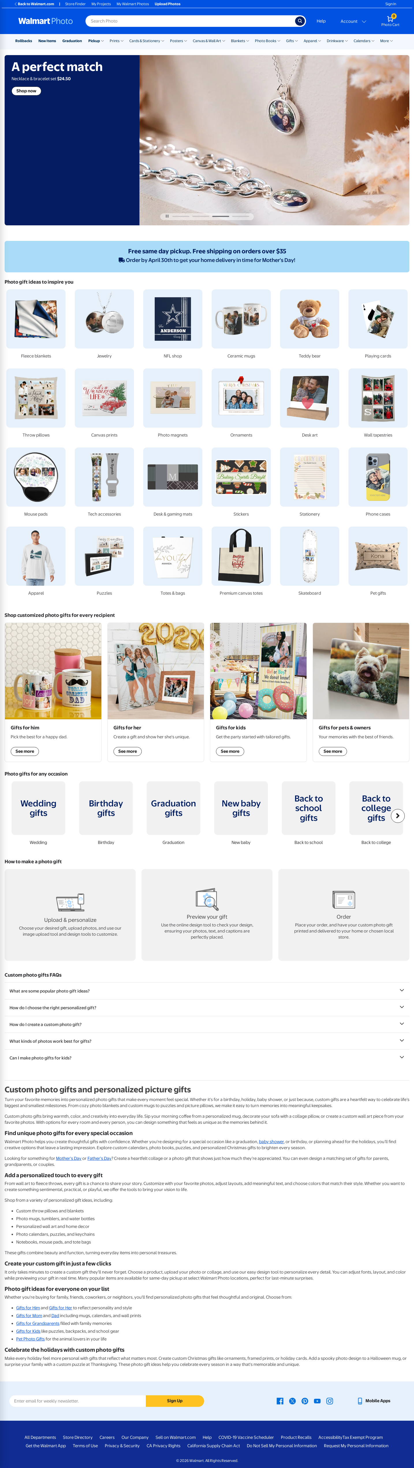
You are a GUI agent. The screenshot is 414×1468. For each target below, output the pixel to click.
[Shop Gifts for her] (155, 692)
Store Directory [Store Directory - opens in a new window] (78, 1437)
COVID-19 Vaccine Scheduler (246, 1437)
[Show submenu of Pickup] (102, 40)
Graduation (72, 41)
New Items (47, 41)
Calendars (362, 41)
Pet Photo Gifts (30, 1339)
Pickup (94, 41)
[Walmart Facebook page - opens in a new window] (280, 1400)
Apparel (310, 41)
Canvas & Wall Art (207, 41)
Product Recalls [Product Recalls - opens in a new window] (296, 1437)
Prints (115, 41)
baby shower (271, 1141)
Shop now (26, 90)
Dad (55, 1315)
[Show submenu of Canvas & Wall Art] (223, 40)
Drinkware (335, 41)
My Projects (101, 4)
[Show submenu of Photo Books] (279, 40)
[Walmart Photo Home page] (46, 21)
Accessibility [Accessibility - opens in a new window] (330, 1437)
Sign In (390, 4)
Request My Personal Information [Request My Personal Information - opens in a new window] (356, 1445)
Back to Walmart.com (34, 4)
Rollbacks (23, 41)
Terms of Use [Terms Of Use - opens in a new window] (85, 1445)
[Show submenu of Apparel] (319, 40)
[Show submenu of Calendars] (373, 40)
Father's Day (99, 1158)
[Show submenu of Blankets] (247, 40)
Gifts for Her (60, 1307)
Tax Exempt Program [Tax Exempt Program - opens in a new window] (362, 1437)
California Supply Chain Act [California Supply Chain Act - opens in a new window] (213, 1445)
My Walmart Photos (133, 4)
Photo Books (265, 41)
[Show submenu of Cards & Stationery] (163, 40)
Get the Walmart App (46, 1445)
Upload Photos (167, 4)
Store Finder (75, 4)
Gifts (290, 41)
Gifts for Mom (29, 1315)
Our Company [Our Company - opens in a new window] (135, 1437)
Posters (176, 41)
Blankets (238, 41)
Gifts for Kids (28, 1331)
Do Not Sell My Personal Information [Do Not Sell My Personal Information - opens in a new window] (282, 1445)
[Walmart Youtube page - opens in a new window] (317, 1400)
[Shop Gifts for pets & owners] (361, 692)
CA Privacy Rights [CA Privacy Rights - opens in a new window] (163, 1445)
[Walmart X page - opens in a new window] (292, 1400)
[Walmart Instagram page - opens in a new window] (329, 1400)
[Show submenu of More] (391, 40)
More (384, 41)
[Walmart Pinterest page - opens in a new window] (304, 1400)
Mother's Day (68, 1158)
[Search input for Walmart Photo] (190, 21)
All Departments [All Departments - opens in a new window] (40, 1437)
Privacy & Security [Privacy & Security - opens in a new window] (122, 1445)
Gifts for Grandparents (37, 1323)
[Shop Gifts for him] (53, 692)
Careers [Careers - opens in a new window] (107, 1437)
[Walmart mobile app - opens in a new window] (373, 1400)
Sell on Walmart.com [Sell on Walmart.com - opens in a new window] (176, 1437)
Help (321, 21)
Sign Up (174, 1400)
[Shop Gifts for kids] (258, 692)
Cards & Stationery (144, 41)
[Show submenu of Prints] (122, 40)
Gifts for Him (28, 1307)
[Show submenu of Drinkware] (346, 40)
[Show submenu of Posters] (185, 40)
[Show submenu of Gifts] (296, 40)
